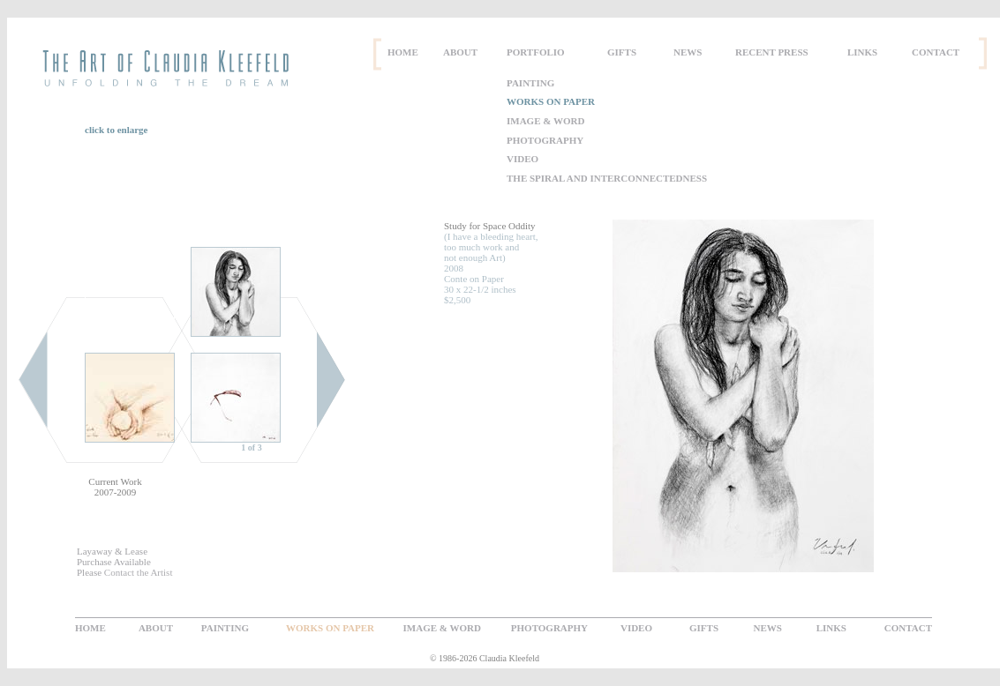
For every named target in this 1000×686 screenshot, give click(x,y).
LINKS (862, 52)
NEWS (687, 52)
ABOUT (460, 52)
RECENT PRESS (771, 52)
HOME (402, 52)
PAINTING (530, 83)
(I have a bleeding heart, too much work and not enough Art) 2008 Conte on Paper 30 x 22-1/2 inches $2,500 (491, 262)
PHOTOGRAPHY (545, 140)
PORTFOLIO (536, 52)
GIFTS (621, 52)
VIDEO (522, 158)
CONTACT (935, 52)
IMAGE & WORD (545, 121)
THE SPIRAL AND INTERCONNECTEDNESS (607, 178)
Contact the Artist (138, 572)
